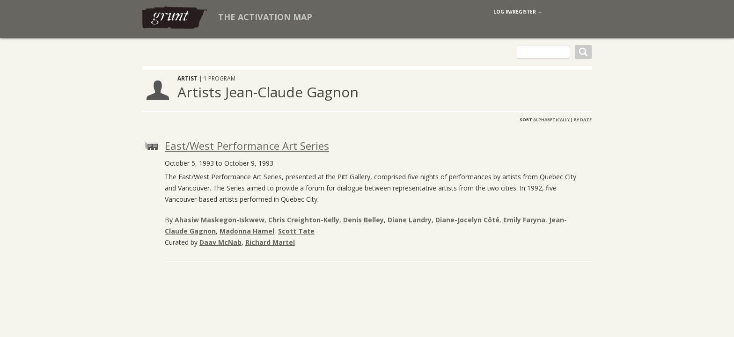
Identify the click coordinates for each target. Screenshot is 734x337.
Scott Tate (296, 231)
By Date (583, 120)
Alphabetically (551, 120)
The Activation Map (265, 16)
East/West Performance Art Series (247, 146)
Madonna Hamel (247, 231)
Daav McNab (220, 242)
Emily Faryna (524, 219)
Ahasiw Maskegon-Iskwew (219, 219)
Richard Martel (270, 242)
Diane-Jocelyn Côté (467, 219)
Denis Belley (363, 219)
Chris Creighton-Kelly (303, 219)
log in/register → (517, 11)
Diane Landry (410, 219)
